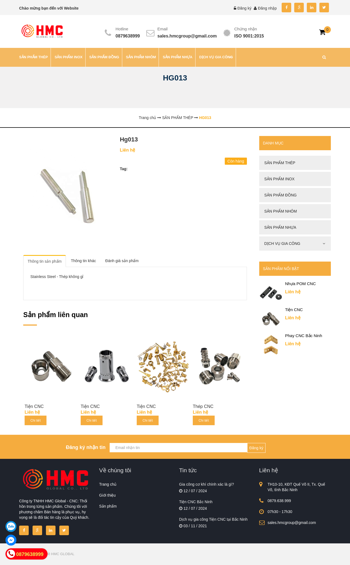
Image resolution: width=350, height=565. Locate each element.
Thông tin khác (83, 261)
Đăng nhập (267, 8)
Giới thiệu (107, 495)
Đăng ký (244, 8)
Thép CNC (203, 406)
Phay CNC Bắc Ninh (303, 335)
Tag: (124, 169)
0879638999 (128, 36)
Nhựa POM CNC (300, 283)
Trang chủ (108, 484)
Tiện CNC (34, 406)
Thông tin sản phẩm (45, 261)
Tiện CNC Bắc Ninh (195, 502)
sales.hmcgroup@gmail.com (187, 36)
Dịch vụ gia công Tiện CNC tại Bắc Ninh (213, 519)
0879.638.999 (279, 501)
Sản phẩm (108, 506)
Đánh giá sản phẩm (122, 261)
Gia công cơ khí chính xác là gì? (206, 484)
